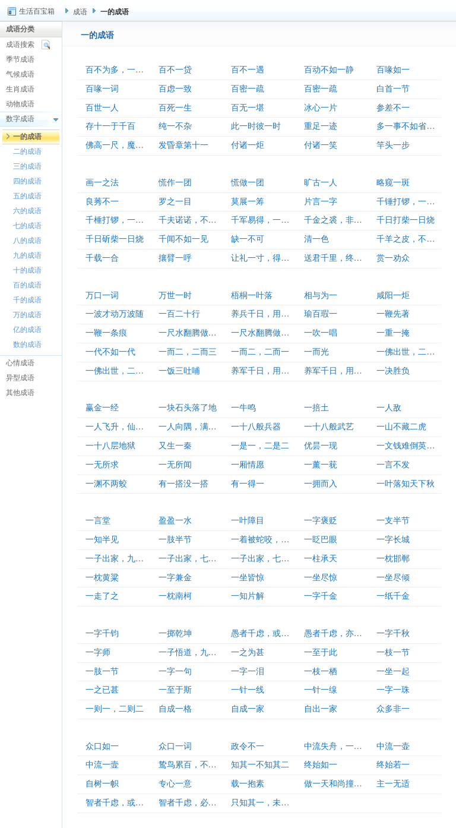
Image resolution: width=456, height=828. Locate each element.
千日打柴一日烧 (405, 220)
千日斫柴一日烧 (115, 239)
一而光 (316, 351)
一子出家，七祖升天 (196, 558)
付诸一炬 (247, 145)
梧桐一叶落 (252, 295)
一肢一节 (102, 671)
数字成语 (20, 119)
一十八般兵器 (256, 426)
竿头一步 (393, 145)
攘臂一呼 (175, 258)
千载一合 (102, 258)
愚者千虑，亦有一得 (341, 633)
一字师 (98, 652)
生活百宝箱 (37, 11)
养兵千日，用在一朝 (268, 313)
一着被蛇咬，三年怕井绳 (276, 539)
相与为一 (320, 295)
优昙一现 (320, 445)
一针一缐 (320, 689)
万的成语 (27, 315)
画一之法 (102, 182)
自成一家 (247, 708)
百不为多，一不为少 (123, 69)
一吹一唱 (320, 332)
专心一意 (175, 783)
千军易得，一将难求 (268, 220)
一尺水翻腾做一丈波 (268, 332)
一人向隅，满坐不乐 (196, 426)
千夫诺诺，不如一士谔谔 (204, 220)
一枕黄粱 (102, 577)
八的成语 (27, 240)
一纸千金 (393, 596)
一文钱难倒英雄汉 (409, 445)
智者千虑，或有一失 (123, 802)
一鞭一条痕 (106, 332)
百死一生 (175, 107)
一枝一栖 (320, 671)
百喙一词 (102, 88)
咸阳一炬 (393, 295)
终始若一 (393, 764)
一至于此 (320, 652)
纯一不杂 (175, 126)
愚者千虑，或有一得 (268, 633)
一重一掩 (393, 332)
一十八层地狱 (110, 445)
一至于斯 (175, 689)
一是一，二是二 (260, 445)
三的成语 (27, 166)
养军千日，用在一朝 (341, 370)
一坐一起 (393, 671)
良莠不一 (102, 201)
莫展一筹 (247, 201)
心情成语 (20, 363)
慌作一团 (175, 182)
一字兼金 (175, 577)
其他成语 (20, 392)
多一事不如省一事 (409, 126)
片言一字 (320, 201)
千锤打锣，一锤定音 (413, 201)
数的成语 (27, 344)
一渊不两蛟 (106, 483)
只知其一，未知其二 (268, 802)
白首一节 (393, 88)
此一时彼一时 (256, 126)
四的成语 (27, 181)
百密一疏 (247, 88)
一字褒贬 (320, 520)
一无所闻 (175, 464)
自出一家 (320, 708)
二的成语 (27, 151)
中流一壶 (393, 746)
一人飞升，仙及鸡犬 (123, 426)
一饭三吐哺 (179, 370)
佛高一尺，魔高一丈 (123, 145)
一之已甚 (102, 689)
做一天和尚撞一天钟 (341, 783)
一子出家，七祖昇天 (268, 558)
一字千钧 (102, 633)
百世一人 (102, 107)
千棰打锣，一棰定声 (123, 220)
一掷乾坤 (175, 633)
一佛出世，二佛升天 (413, 351)
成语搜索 (20, 44)
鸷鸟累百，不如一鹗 (196, 764)
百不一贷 (175, 69)
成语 (80, 12)
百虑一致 (175, 88)
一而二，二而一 (260, 351)
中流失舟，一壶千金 (341, 746)
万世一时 (175, 295)
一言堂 (98, 520)
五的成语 (27, 196)
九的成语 (27, 255)
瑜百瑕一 (320, 313)
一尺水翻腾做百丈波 (196, 332)
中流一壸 (102, 764)
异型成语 (20, 378)
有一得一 (247, 483)
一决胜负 (393, 370)
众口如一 (102, 746)
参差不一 (393, 107)
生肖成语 (20, 89)
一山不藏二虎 (401, 426)
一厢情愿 (247, 464)
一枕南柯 (175, 596)
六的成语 (27, 211)
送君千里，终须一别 (341, 258)
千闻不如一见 (183, 239)
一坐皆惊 (247, 577)
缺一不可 (247, 239)
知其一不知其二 (260, 764)
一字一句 (175, 671)
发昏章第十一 (183, 145)
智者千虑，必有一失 (196, 802)
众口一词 (175, 746)
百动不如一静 (329, 69)
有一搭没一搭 (183, 483)
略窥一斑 (393, 182)
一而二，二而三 (188, 351)
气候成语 (20, 74)
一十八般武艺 (329, 426)
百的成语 (27, 285)
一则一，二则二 (115, 708)
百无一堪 (247, 107)
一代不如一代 (110, 351)
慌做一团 (247, 182)
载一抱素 (247, 783)
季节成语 (20, 59)
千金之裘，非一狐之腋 (345, 220)
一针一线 (247, 689)
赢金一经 (102, 407)
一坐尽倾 (393, 577)
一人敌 (388, 407)
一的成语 (27, 136)
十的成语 (27, 270)
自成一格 (175, 708)
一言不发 (393, 464)
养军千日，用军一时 (268, 370)
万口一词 (102, 295)
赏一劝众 (393, 258)
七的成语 (27, 226)
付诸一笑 (320, 145)
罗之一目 (175, 201)
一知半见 (102, 539)
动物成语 (20, 104)
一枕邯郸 (393, 558)
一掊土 (316, 407)
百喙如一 (393, 69)
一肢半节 (175, 539)
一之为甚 (247, 652)
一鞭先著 (393, 313)
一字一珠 (393, 689)
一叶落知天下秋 (405, 483)
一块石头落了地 (188, 407)
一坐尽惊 (320, 577)
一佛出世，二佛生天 (123, 370)
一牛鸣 (243, 407)
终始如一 (320, 764)
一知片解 (247, 596)
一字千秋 (393, 633)
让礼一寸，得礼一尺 (268, 258)
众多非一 (393, 708)
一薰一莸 (320, 464)
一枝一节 (393, 652)
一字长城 (393, 539)
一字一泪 (247, 671)
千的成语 (27, 300)
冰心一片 (320, 107)
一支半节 (393, 520)
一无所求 (102, 464)
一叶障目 (247, 520)
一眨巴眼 (320, 539)
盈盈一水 (175, 520)
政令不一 (247, 746)
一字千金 (320, 596)
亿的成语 (27, 329)
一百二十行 (179, 313)
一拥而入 (320, 483)
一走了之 (102, 596)
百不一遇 (247, 69)
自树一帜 (102, 783)
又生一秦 (175, 445)
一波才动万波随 (115, 313)
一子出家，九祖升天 (123, 558)
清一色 (316, 239)
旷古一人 (320, 182)
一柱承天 (320, 558)
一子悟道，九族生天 (196, 652)
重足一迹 (320, 126)
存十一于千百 (110, 126)
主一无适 (393, 783)
